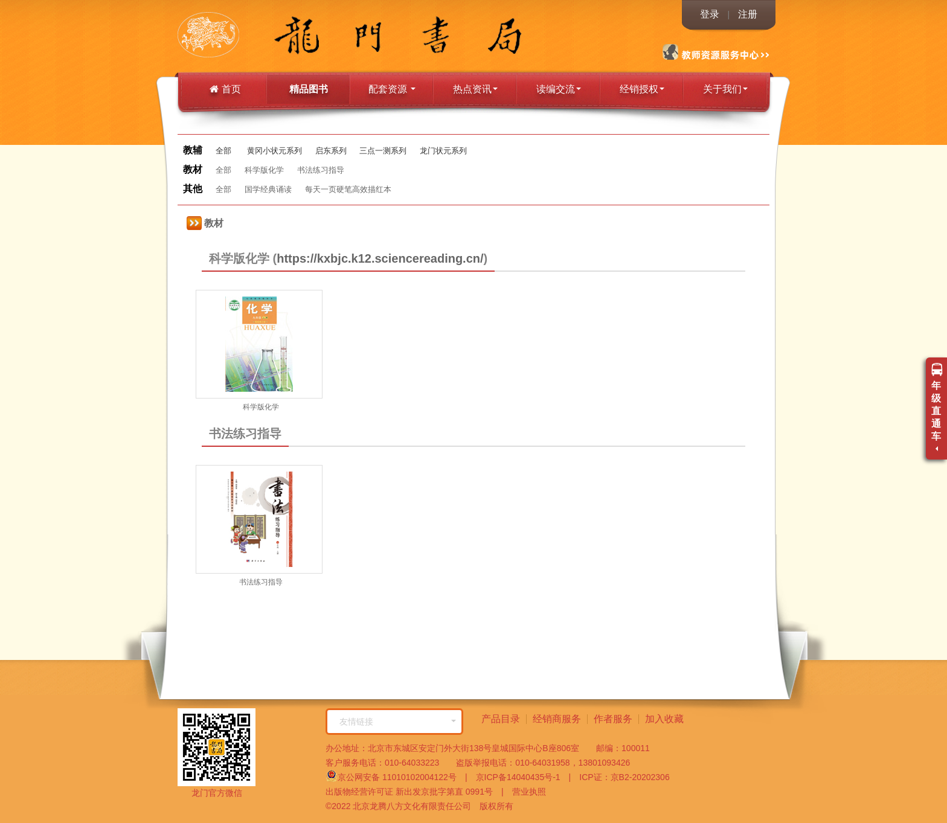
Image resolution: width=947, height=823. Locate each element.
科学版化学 (264, 170)
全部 (223, 150)
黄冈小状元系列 (274, 150)
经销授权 (642, 89)
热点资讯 (475, 89)
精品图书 (308, 89)
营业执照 (525, 791)
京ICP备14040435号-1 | (519, 777)
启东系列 (331, 150)
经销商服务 (557, 719)
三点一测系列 (382, 150)
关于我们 (725, 89)
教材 (205, 223)
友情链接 (397, 721)
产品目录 (500, 719)
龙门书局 (235, 36)
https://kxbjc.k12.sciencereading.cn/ (380, 258)
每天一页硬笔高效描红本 (348, 189)
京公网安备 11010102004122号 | (396, 776)
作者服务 (613, 719)
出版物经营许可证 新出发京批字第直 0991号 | (415, 791)
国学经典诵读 (268, 189)
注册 (747, 14)
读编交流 (558, 89)
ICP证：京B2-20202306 (620, 777)
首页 (225, 89)
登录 (709, 14)
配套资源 (392, 89)
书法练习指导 (320, 170)
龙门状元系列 (443, 150)
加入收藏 (664, 719)
